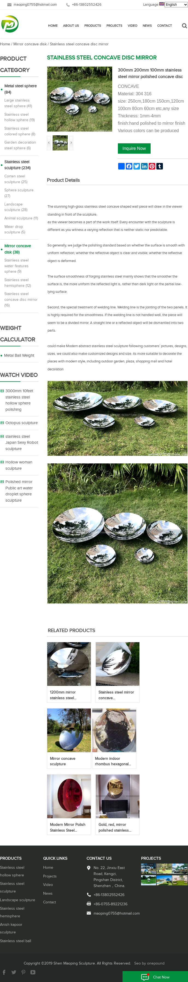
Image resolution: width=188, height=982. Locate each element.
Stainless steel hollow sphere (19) (19, 117)
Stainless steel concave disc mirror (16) (21, 299)
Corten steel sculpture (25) (15, 179)
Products (92, 26)
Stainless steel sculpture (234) (17, 165)
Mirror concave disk (30, 44)
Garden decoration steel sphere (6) (20, 145)
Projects (114, 26)
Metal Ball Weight (19, 355)
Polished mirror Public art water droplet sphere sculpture (19, 491)
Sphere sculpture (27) (19, 193)
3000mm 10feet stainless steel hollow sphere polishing (19, 400)
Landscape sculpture (17, 900)
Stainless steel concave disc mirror (79, 44)
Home (53, 26)
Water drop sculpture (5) (14, 230)
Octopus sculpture (21, 423)
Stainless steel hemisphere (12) (17, 283)
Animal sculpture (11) (21, 218)
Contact (164, 26)
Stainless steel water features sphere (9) (16, 266)
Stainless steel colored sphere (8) (19, 131)
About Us (71, 26)
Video (132, 26)
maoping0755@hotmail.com (35, 5)
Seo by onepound (149, 963)
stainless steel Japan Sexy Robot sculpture (21, 442)
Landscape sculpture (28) (15, 207)
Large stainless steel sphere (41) (18, 103)
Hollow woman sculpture (18, 465)
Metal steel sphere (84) (20, 89)
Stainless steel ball (15, 941)
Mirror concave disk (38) (17, 249)
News (147, 26)
